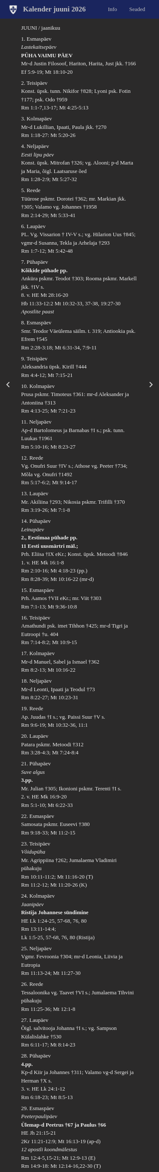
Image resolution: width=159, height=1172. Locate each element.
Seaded (137, 9)
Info (112, 9)
